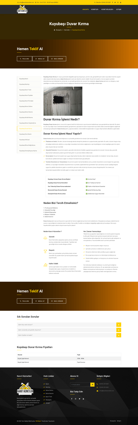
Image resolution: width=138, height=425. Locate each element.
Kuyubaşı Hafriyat (24, 139)
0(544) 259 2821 (104, 384)
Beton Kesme (49, 393)
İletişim (48, 403)
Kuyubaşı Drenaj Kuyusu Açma (28, 150)
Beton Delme (49, 390)
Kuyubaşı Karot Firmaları (26, 101)
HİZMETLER (95, 9)
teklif (33, 49)
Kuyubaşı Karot (23, 78)
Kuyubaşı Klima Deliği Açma (27, 145)
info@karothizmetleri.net (26, 2)
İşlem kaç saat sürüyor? (25, 324)
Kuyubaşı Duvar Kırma (25, 128)
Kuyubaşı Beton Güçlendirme (27, 123)
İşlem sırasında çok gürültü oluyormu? (29, 330)
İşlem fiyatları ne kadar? (25, 335)
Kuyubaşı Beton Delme (25, 106)
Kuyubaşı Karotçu (24, 84)
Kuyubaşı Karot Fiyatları (26, 95)
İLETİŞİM (118, 9)
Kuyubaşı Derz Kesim (25, 134)
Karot (47, 384)
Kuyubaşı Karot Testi (25, 90)
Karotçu (48, 387)
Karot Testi (49, 396)
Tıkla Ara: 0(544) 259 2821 (103, 2)
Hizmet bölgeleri (107, 9)
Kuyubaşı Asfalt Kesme (26, 117)
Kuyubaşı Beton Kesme (26, 112)
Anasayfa (86, 9)
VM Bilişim (38, 421)
